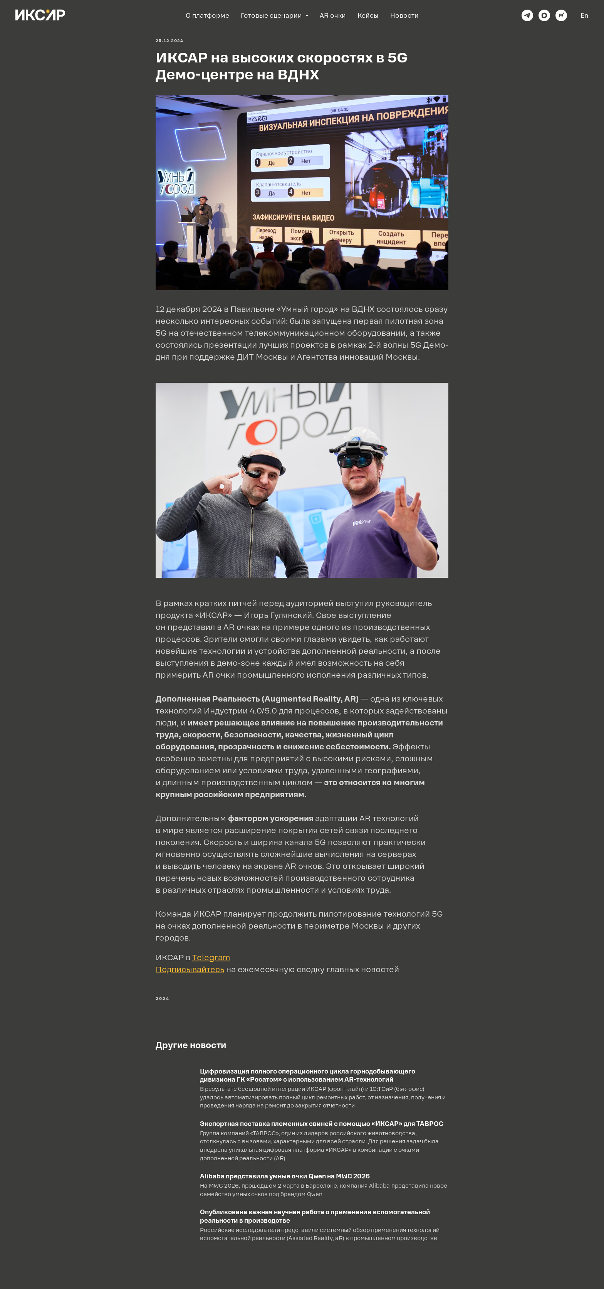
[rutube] (561, 15)
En (585, 15)
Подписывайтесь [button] (190, 969)
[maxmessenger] (544, 15)
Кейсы (368, 15)
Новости (404, 15)
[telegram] (527, 15)
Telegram (211, 957)
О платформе (207, 15)
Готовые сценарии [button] (272, 15)
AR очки (333, 15)
